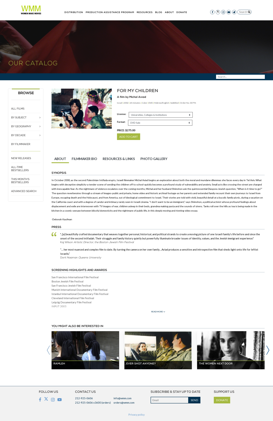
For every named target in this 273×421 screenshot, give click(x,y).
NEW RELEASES (21, 158)
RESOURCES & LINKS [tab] (119, 159)
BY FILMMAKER (20, 144)
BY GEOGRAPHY (21, 126)
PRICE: (126, 130)
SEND (194, 400)
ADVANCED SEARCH (23, 191)
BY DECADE (18, 135)
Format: (121, 121)
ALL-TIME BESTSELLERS (20, 169)
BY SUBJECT (18, 117)
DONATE (222, 400)
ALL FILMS (17, 108)
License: (121, 114)
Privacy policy (136, 414)
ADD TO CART (128, 136)
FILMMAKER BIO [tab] (84, 159)
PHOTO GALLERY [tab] (154, 159)
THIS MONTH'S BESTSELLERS (20, 181)
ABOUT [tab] (60, 159)
